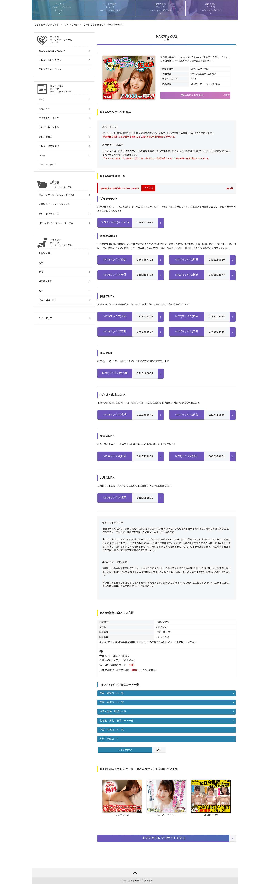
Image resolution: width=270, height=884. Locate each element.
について (71, 40)
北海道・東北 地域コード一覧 (116, 720)
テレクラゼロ (45, 136)
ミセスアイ (44, 109)
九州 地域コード (109, 738)
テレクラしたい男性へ (50, 60)
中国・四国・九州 (48, 300)
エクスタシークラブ (49, 118)
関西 (41, 290)
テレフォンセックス (49, 213)
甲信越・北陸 (45, 281)
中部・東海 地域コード (113, 711)
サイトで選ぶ (71, 89)
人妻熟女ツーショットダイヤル (54, 204)
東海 (41, 272)
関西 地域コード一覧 (112, 702)
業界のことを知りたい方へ (52, 50)
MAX (41, 99)
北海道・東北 (45, 253)
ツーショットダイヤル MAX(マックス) (103, 24)
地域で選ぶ (71, 243)
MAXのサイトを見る (205, 95)
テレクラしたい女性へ (50, 69)
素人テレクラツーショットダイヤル (56, 195)
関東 (41, 262)
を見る (164, 838)
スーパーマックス (47, 164)
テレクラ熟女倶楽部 (49, 146)
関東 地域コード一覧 (112, 693)
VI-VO (42, 155)
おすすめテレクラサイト (140, 880)
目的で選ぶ (71, 184)
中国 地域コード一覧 (112, 729)
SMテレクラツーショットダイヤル (56, 223)
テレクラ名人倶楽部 (49, 127)
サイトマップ (45, 318)
